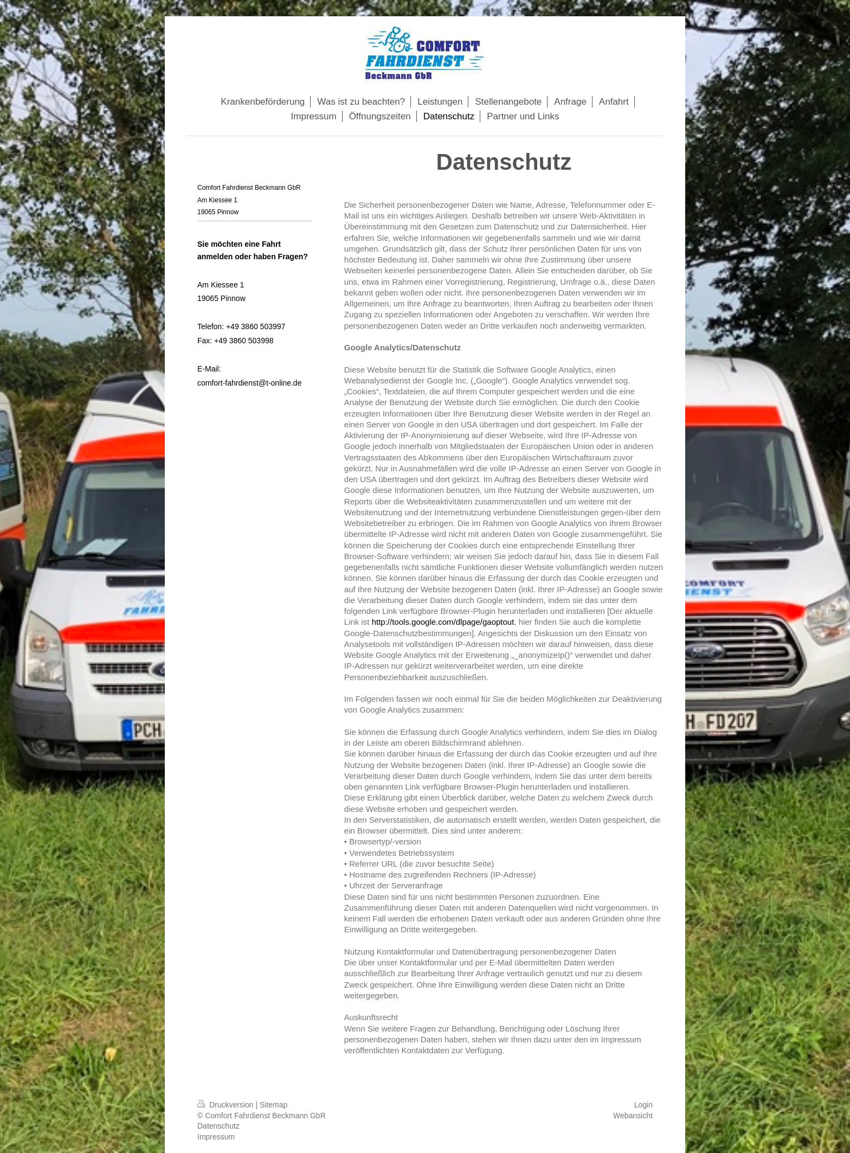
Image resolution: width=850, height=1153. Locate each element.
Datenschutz (218, 1126)
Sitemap (273, 1104)
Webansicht (633, 1115)
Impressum (216, 1136)
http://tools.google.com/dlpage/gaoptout (443, 621)
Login (643, 1104)
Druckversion (226, 1104)
